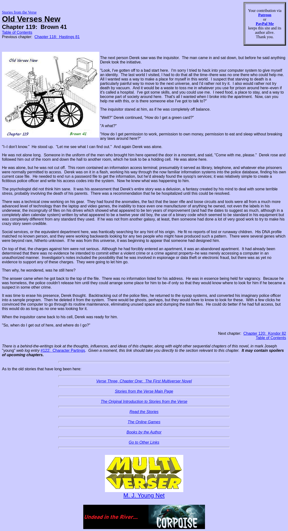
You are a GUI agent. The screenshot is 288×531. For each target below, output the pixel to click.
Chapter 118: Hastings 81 (57, 37)
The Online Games (144, 422)
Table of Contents (17, 32)
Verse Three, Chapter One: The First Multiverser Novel (144, 381)
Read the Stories (144, 412)
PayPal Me (265, 24)
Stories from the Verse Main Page (144, 391)
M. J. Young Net (144, 495)
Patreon (264, 15)
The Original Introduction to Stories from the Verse (144, 401)
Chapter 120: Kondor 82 (264, 333)
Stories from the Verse (19, 12)
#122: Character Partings (63, 350)
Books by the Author (144, 432)
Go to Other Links (144, 442)
